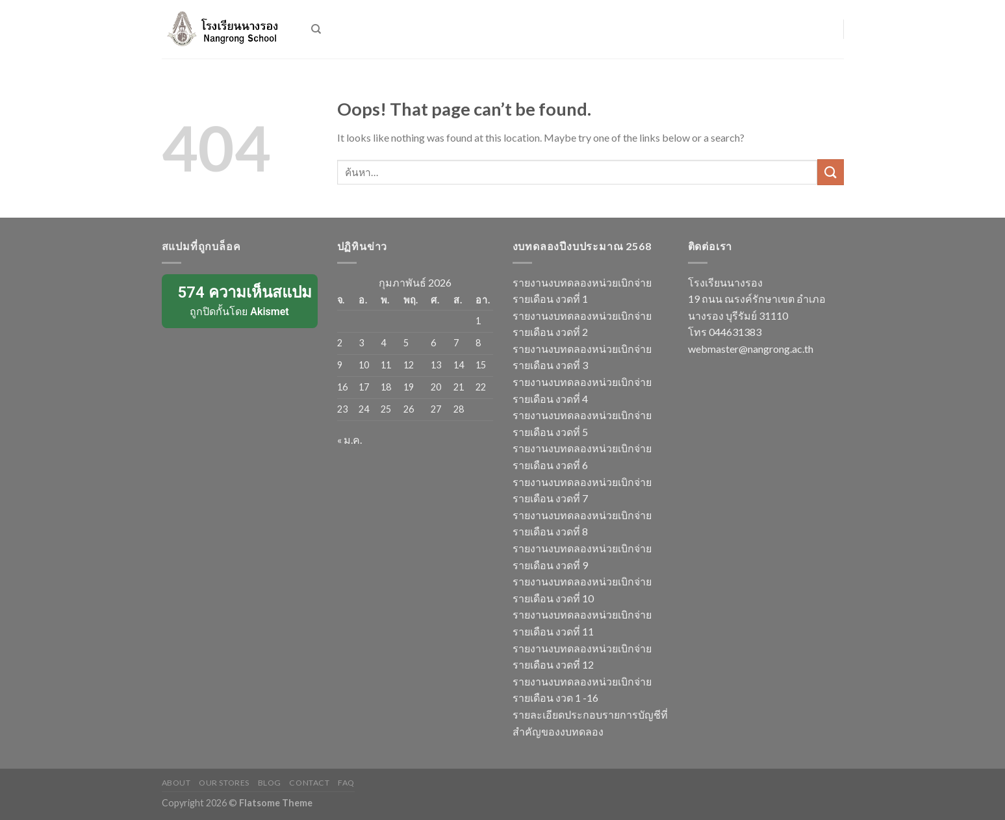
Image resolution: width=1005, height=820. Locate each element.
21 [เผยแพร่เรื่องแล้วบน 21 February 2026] (458, 386)
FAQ (346, 783)
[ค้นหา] (316, 29)
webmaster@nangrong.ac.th (750, 348)
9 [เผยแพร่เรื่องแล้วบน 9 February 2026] (339, 364)
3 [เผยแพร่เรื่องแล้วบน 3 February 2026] (361, 342)
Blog (269, 783)
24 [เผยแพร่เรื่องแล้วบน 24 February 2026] (364, 409)
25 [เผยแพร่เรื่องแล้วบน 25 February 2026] (386, 409)
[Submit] (830, 172)
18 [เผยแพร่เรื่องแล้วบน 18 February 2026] (386, 386)
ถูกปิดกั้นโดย (241, 300)
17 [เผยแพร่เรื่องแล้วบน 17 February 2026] (364, 386)
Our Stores (224, 783)
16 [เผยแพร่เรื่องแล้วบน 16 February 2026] (342, 386)
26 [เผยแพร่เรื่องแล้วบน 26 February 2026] (408, 409)
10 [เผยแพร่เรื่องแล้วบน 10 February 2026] (364, 364)
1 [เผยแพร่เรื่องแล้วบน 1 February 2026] (478, 320)
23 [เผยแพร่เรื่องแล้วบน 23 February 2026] (342, 409)
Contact (309, 783)
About (176, 783)
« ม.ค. (349, 439)
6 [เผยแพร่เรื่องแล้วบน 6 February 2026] (433, 342)
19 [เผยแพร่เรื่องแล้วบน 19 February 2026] (408, 386)
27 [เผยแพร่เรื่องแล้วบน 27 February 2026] (436, 409)
